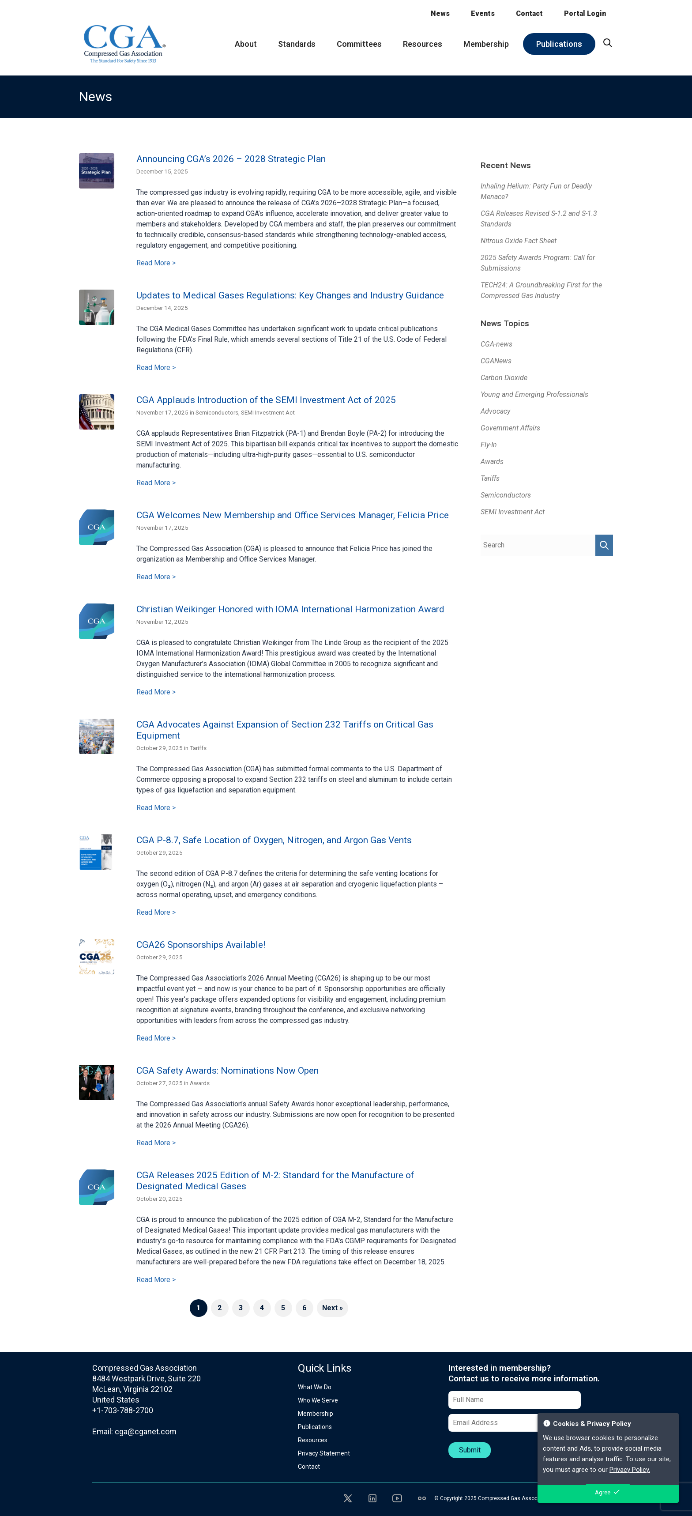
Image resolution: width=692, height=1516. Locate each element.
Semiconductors (217, 412)
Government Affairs (510, 428)
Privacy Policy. (629, 1470)
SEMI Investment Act (268, 412)
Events (483, 13)
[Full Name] (514, 1400)
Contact (529, 13)
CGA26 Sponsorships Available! (200, 944)
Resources (312, 1440)
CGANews (496, 361)
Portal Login (585, 13)
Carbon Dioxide (504, 377)
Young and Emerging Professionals (534, 394)
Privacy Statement (324, 1453)
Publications (315, 1426)
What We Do (314, 1387)
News (440, 13)
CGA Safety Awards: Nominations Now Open (227, 1070)
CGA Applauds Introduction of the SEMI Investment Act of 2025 (266, 400)
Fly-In (489, 445)
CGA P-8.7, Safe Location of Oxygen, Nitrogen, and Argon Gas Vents (274, 840)
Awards (200, 1082)
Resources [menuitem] (422, 44)
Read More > (156, 263)
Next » (332, 1308)
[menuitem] (607, 43)
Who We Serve (318, 1400)
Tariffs (198, 747)
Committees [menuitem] (359, 44)
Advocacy (495, 411)
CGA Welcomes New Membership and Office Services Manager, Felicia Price (292, 515)
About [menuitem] (246, 44)
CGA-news (496, 344)
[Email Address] (514, 1423)
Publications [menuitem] (559, 44)
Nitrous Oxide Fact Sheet (519, 241)
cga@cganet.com (146, 1431)
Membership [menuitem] (486, 44)
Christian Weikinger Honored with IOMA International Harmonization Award (290, 609)
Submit (470, 1450)
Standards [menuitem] (297, 44)
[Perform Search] (604, 545)
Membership (315, 1413)
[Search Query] (538, 545)
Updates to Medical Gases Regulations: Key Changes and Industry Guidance (290, 295)
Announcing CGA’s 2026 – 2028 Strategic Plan (231, 159)
